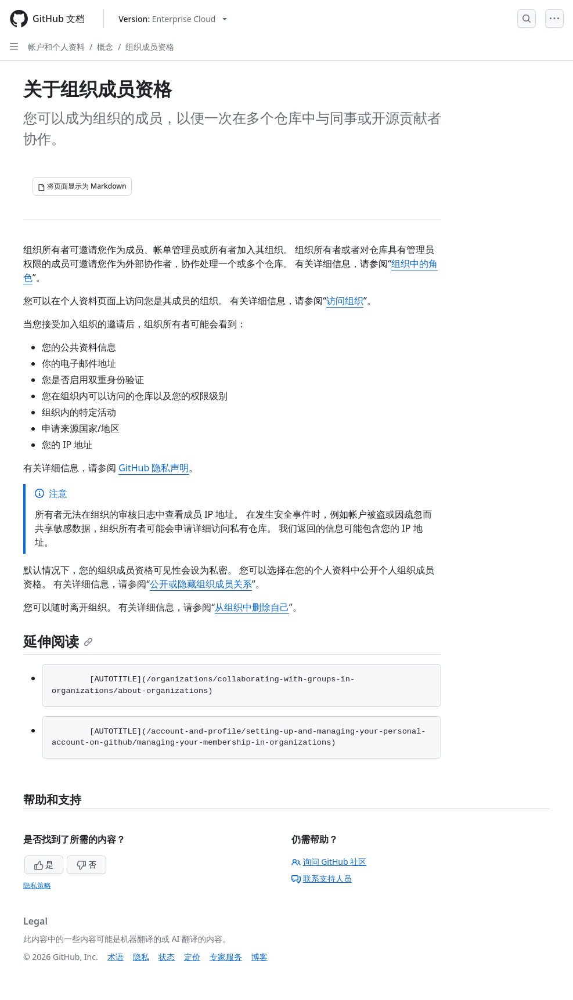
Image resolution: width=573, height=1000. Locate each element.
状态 (166, 956)
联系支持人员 (321, 878)
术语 (115, 956)
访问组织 (344, 300)
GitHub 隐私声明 (153, 467)
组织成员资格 (149, 46)
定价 (192, 956)
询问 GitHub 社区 (329, 861)
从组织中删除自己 (252, 607)
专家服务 (226, 956)
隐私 (141, 956)
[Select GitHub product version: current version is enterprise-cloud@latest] (172, 19)
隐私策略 (37, 885)
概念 (105, 46)
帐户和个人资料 (56, 46)
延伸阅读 (58, 641)
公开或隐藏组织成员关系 (201, 583)
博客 (259, 956)
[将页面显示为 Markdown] (82, 186)
